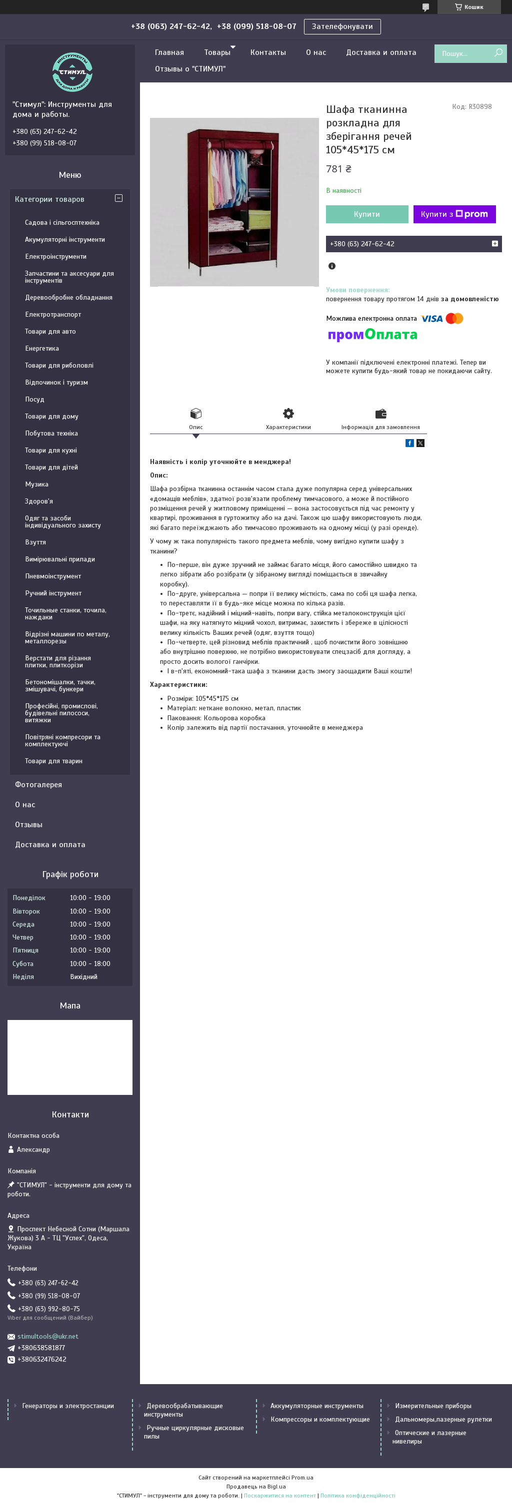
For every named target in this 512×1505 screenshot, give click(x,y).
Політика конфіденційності (358, 1495)
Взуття (35, 542)
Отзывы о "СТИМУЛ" (190, 69)
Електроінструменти (55, 256)
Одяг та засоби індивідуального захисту (63, 521)
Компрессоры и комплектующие (320, 1419)
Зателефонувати (342, 26)
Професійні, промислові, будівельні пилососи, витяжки (61, 713)
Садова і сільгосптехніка (62, 222)
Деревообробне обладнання (68, 297)
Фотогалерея (38, 785)
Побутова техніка (51, 433)
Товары (217, 52)
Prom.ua (303, 1477)
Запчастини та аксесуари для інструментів (69, 277)
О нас (316, 52)
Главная (169, 52)
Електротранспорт (53, 314)
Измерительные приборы (433, 1406)
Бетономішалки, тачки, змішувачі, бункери (60, 685)
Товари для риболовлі (59, 365)
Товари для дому (51, 416)
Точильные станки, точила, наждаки (65, 613)
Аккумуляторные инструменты (317, 1406)
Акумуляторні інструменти (65, 239)
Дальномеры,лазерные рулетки (443, 1419)
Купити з (454, 214)
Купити (367, 214)
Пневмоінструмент (53, 576)
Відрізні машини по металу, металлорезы (67, 637)
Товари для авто (50, 331)
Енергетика (42, 348)
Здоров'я (39, 501)
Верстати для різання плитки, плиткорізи (58, 661)
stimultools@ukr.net (48, 1336)
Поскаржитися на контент (280, 1495)
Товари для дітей (51, 467)
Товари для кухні (51, 450)
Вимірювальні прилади (60, 559)
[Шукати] (498, 53)
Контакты (268, 52)
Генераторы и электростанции (68, 1406)
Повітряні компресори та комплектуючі (62, 740)
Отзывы (28, 825)
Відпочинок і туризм (56, 382)
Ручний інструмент (53, 593)
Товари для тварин (53, 761)
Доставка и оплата (381, 52)
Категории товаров (49, 199)
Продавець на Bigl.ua (256, 1486)
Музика (36, 484)
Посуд (34, 399)
